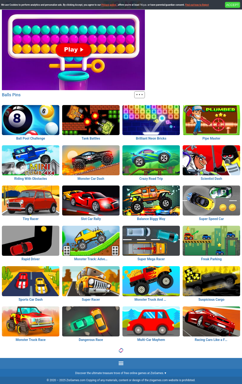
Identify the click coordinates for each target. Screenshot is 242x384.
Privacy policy (108, 5)
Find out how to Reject (197, 5)
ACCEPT (232, 5)
